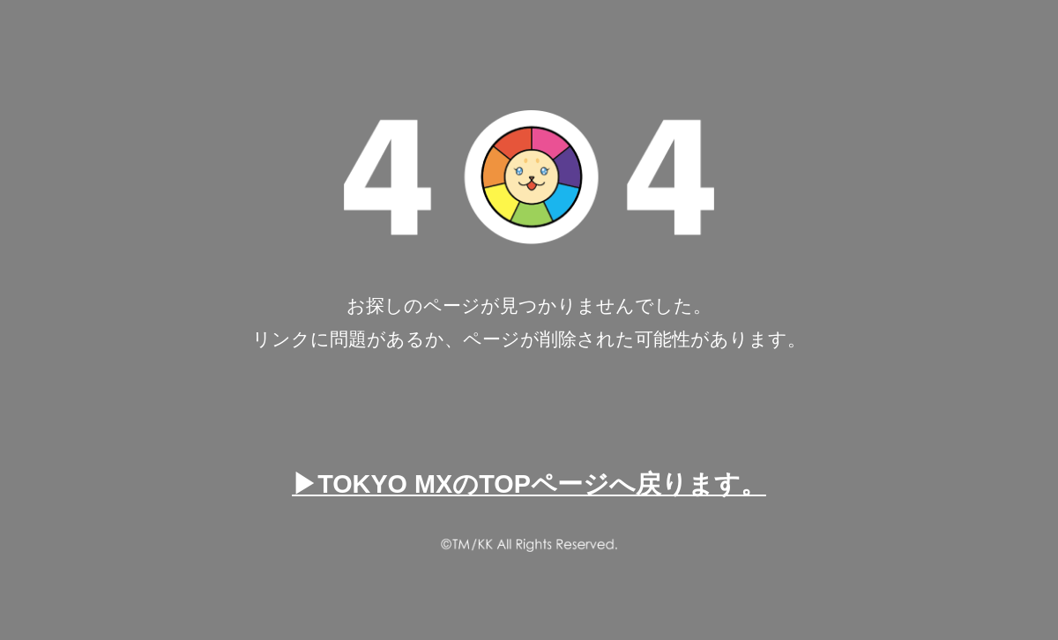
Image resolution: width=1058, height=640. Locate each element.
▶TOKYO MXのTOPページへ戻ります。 (529, 484)
